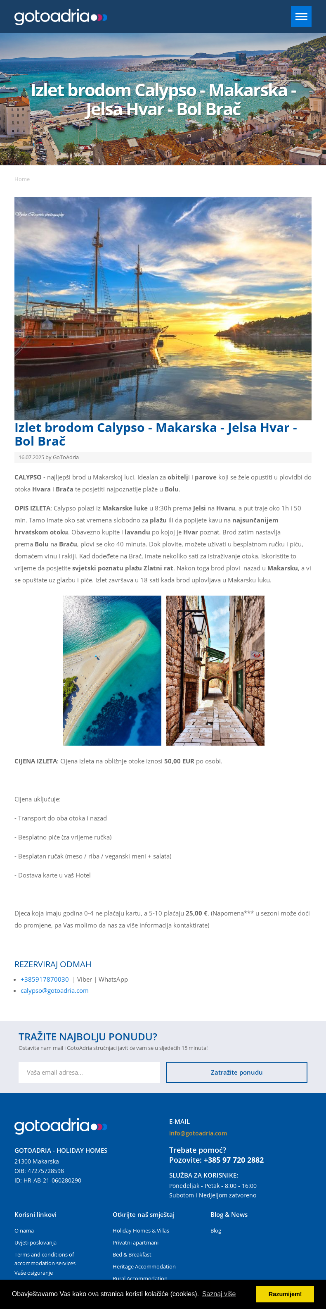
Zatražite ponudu (237, 1072)
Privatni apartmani (135, 1242)
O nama (24, 1230)
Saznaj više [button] (219, 1293)
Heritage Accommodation (144, 1266)
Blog (215, 1230)
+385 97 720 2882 (234, 1160)
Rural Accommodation (140, 1278)
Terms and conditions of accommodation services (45, 1259)
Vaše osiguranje (33, 1272)
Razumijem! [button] (285, 1294)
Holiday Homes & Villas (141, 1230)
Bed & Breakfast (132, 1254)
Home (22, 179)
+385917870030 (45, 979)
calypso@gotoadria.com (55, 990)
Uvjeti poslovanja (35, 1242)
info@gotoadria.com (198, 1133)
